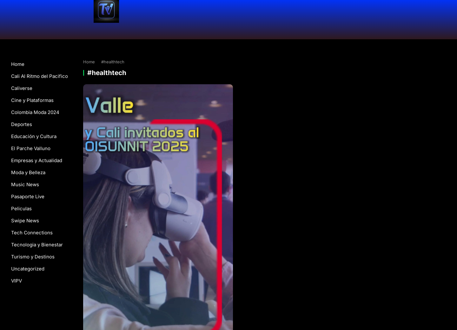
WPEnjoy (311, 293)
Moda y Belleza (28, 172)
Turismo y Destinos (33, 257)
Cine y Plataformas (32, 100)
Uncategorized (27, 269)
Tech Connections (32, 233)
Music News (25, 184)
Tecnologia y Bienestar (37, 245)
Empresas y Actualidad (36, 160)
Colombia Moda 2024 (35, 112)
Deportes (21, 124)
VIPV (16, 281)
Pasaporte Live (27, 197)
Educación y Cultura (33, 136)
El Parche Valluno (30, 148)
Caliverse (21, 88)
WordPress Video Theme (274, 293)
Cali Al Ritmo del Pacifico (39, 76)
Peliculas (21, 209)
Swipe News (25, 221)
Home (17, 64)
